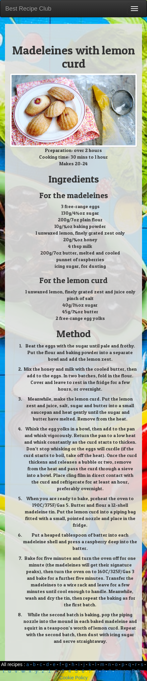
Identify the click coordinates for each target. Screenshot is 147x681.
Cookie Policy (74, 677)
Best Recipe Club (28, 8)
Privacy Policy (129, 671)
